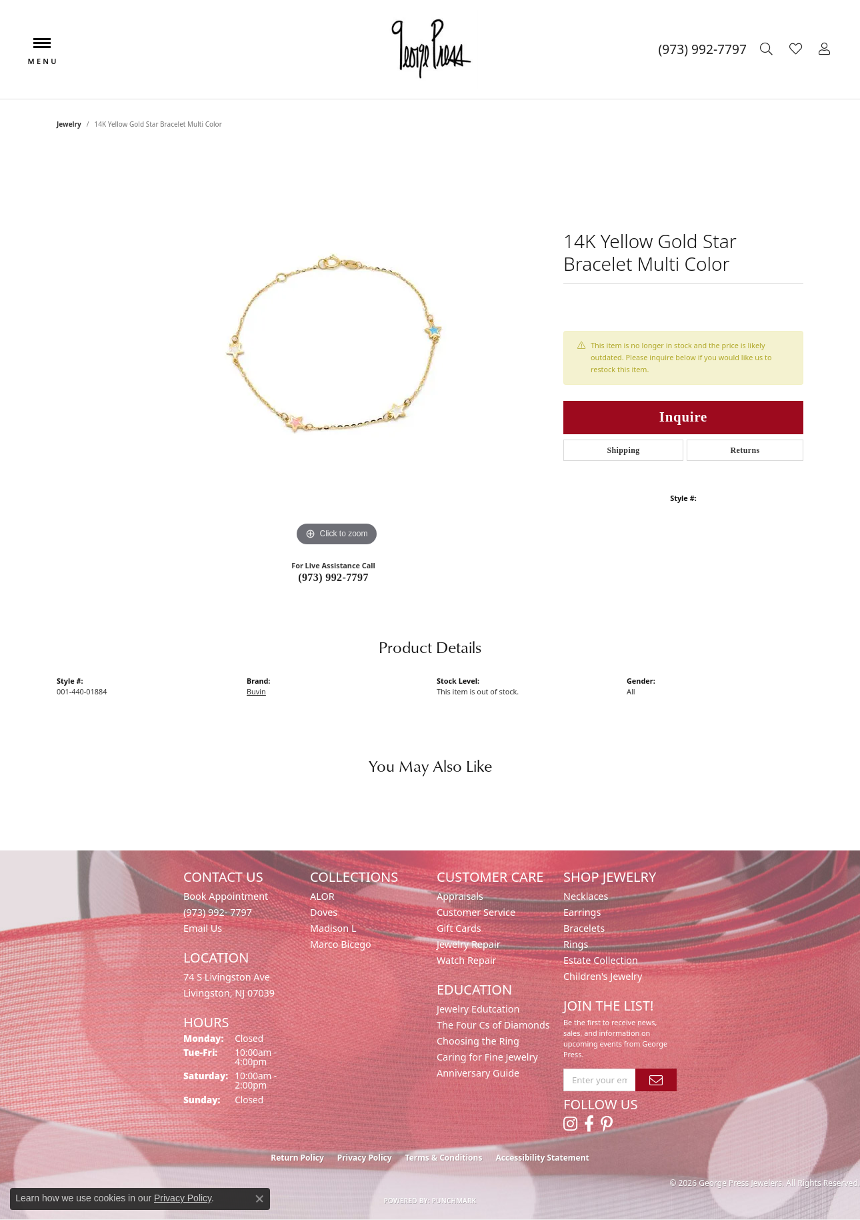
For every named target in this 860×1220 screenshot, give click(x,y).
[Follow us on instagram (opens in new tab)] (570, 1124)
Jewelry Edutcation (478, 1009)
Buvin (256, 691)
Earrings (582, 912)
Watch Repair (467, 960)
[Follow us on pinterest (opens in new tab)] (607, 1124)
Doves (323, 912)
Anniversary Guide (478, 1073)
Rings (575, 944)
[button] (768, 49)
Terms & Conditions (444, 1157)
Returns (744, 450)
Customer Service (476, 912)
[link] (703, 49)
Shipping (623, 450)
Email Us (202, 928)
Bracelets (584, 928)
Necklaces (585, 896)
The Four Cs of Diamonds (493, 1025)
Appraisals (460, 896)
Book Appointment (225, 896)
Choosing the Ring (478, 1041)
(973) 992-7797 (333, 577)
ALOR (322, 896)
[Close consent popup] (259, 1199)
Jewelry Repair (469, 944)
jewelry (69, 124)
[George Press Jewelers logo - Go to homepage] (430, 49)
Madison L (333, 928)
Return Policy (297, 1157)
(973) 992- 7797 (217, 912)
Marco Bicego (340, 944)
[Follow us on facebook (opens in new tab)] (589, 1124)
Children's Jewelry (602, 976)
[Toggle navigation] (42, 49)
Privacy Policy (364, 1157)
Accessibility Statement (542, 1157)
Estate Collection (600, 960)
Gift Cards (459, 928)
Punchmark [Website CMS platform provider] (454, 1200)
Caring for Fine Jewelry (487, 1057)
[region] (337, 349)
